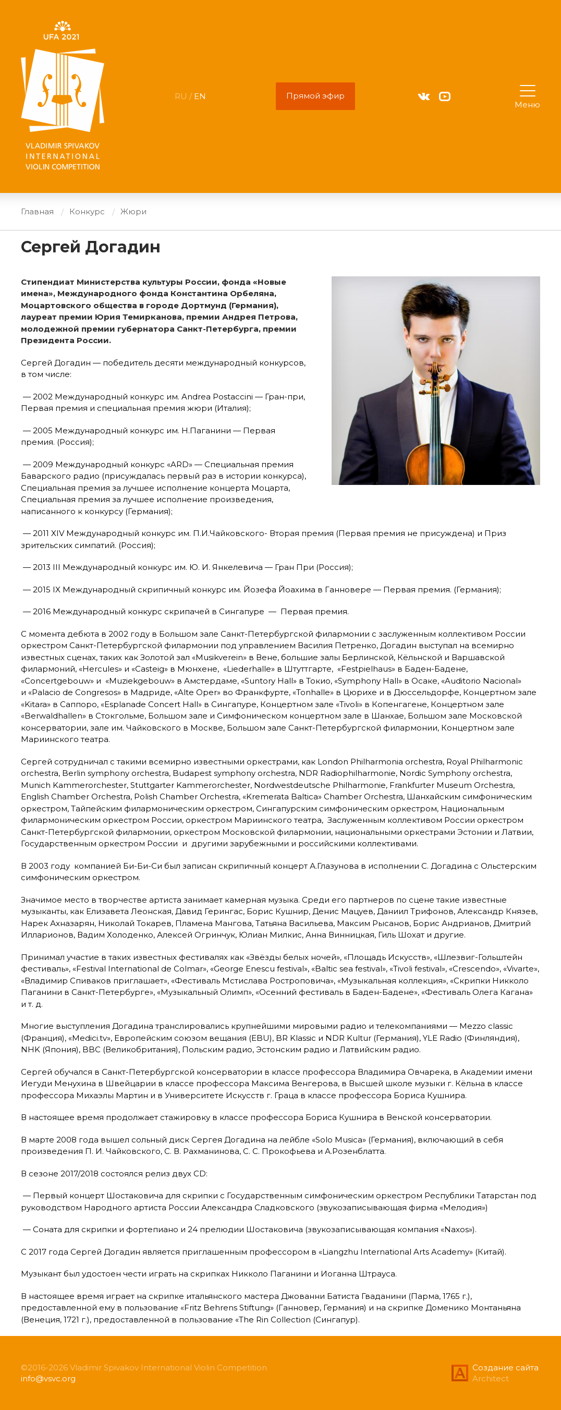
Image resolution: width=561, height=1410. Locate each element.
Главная (37, 211)
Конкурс (87, 211)
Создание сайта (505, 1367)
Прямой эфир (315, 96)
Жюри (133, 211)
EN (200, 96)
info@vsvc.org (48, 1378)
